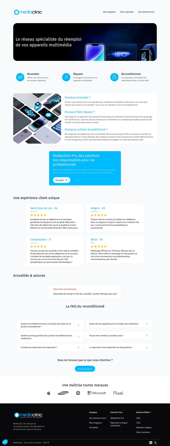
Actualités (93, 427)
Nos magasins (109, 12)
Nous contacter (143, 432)
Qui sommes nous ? (98, 418)
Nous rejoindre (127, 12)
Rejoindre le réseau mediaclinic (118, 424)
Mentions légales (144, 427)
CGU (138, 422)
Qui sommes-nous (146, 12)
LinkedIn (150, 442)
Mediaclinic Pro (117, 418)
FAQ (138, 418)
